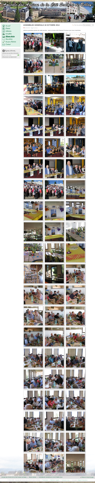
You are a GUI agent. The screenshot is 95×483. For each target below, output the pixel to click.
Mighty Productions (82, 480)
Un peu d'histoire (10, 41)
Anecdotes (8, 39)
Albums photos (10, 36)
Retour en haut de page (87, 477)
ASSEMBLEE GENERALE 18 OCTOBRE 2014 (50, 477)
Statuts (7, 28)
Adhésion (8, 31)
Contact (8, 44)
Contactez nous (65, 480)
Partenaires (45, 480)
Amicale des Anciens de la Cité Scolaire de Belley (14, 477)
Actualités (8, 34)
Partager (90, 20)
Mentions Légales (54, 480)
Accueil (7, 26)
